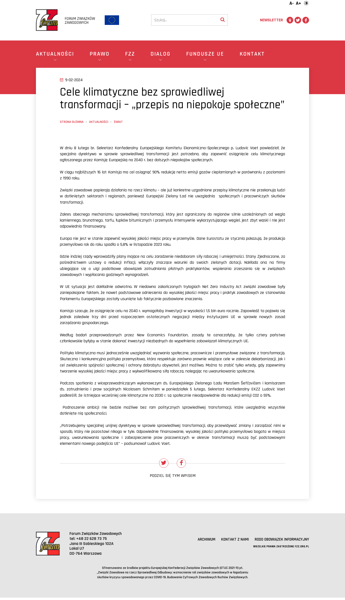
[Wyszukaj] (223, 20)
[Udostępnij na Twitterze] (162, 464)
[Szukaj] (184, 20)
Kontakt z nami (230, 541)
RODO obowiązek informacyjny (280, 541)
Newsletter (271, 20)
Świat (118, 122)
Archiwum (200, 541)
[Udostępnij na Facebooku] (182, 464)
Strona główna (72, 122)
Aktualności (98, 122)
